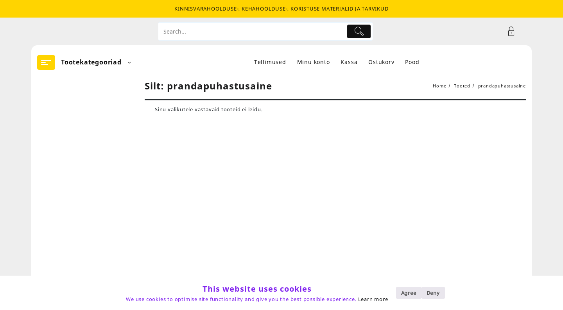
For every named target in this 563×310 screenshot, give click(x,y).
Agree (408, 292)
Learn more (373, 299)
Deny (433, 292)
